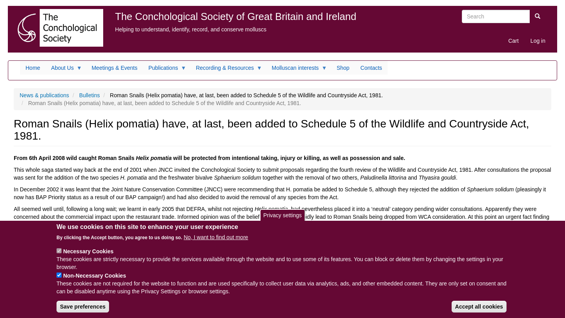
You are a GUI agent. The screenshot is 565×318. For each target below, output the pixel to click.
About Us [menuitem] (64, 70)
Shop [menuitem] (343, 68)
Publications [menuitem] (164, 70)
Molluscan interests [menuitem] (296, 70)
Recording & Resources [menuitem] (226, 70)
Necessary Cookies (88, 254)
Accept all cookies (479, 310)
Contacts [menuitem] (371, 68)
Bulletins (89, 95)
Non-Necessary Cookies (94, 279)
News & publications (44, 95)
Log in (537, 41)
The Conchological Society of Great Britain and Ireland (235, 16)
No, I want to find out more (216, 240)
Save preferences (83, 310)
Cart (513, 41)
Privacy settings (282, 218)
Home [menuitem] (33, 68)
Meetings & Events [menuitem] (114, 68)
